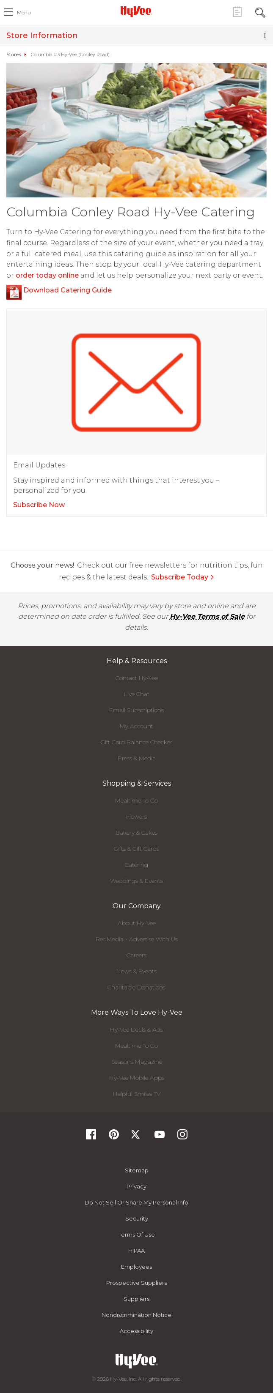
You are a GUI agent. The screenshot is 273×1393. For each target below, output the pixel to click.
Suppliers (136, 1298)
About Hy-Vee (137, 923)
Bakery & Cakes (136, 832)
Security (136, 1218)
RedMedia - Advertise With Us (137, 939)
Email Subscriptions (136, 710)
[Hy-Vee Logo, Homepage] (136, 11)
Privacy (136, 1186)
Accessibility (136, 1330)
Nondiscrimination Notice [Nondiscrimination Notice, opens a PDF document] (136, 1314)
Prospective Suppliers (136, 1282)
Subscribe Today (183, 577)
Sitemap (137, 1170)
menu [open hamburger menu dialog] (24, 12)
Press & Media (137, 758)
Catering (136, 865)
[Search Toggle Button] (260, 11)
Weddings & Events (136, 881)
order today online (47, 275)
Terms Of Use (137, 1234)
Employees (136, 1266)
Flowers (136, 816)
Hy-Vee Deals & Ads (136, 1029)
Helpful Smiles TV (136, 1094)
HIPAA (136, 1250)
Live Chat (136, 694)
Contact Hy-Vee (137, 678)
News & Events (136, 971)
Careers (136, 955)
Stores (13, 54)
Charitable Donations (136, 987)
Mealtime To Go (136, 800)
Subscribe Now (39, 505)
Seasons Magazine (136, 1061)
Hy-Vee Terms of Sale (207, 616)
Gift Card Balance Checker (136, 742)
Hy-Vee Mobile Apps (136, 1078)
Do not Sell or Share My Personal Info (136, 1202)
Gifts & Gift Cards (136, 848)
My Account (136, 726)
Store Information (136, 35)
